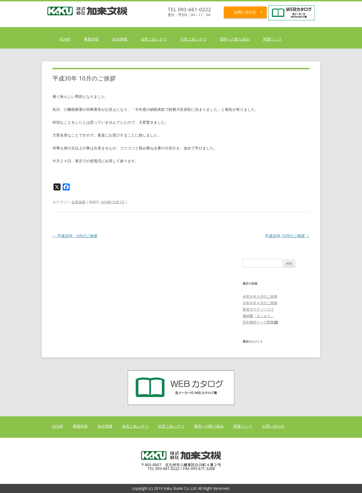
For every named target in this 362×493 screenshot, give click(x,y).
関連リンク (272, 39)
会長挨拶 (78, 202)
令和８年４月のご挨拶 (260, 296)
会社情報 (119, 39)
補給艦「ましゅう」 (258, 315)
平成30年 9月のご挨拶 (74, 235)
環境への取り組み (235, 39)
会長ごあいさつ (154, 39)
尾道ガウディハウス (258, 309)
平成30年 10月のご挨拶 (287, 235)
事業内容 (91, 39)
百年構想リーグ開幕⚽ (260, 322)
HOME (64, 39)
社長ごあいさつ (193, 39)
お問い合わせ (273, 426)
